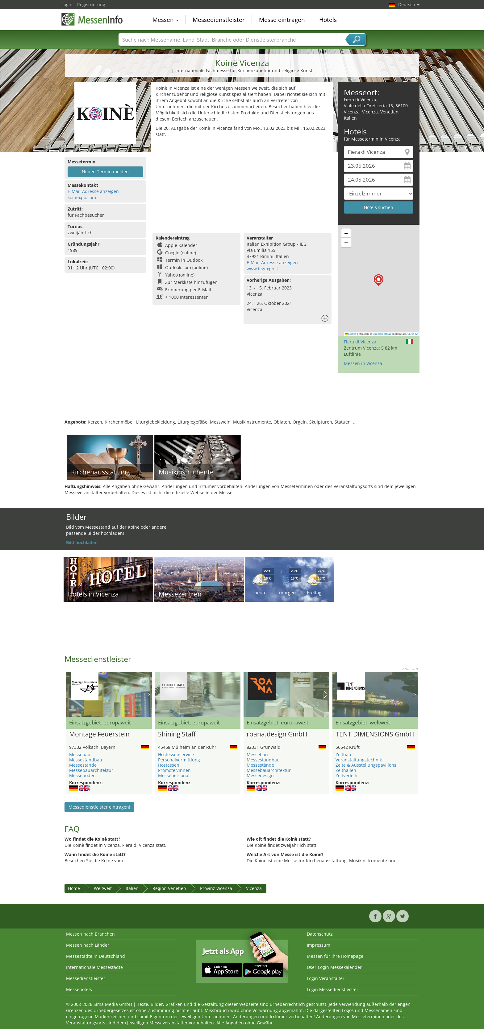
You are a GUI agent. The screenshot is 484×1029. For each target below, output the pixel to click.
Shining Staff (177, 734)
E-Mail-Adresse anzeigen (93, 191)
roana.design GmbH (277, 734)
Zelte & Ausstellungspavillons (366, 765)
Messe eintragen (282, 20)
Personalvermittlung (179, 760)
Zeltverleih (346, 775)
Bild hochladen (82, 542)
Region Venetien (169, 888)
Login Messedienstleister (332, 989)
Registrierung (91, 4)
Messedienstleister (219, 20)
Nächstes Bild (148, 694)
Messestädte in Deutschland (95, 956)
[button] (378, 280)
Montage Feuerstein (99, 734)
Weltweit (103, 888)
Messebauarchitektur (91, 770)
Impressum (318, 945)
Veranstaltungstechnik (359, 760)
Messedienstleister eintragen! (99, 807)
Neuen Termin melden (105, 171)
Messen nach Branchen (90, 934)
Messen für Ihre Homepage (335, 956)
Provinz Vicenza (216, 888)
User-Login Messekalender (334, 967)
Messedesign (260, 775)
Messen (165, 20)
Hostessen (168, 765)
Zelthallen (346, 770)
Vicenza (254, 888)
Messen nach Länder (87, 945)
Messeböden (82, 775)
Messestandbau (85, 760)
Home (74, 888)
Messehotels (79, 989)
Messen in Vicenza (363, 363)
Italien (132, 888)
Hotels (328, 20)
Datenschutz (320, 934)
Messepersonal (174, 775)
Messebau (79, 754)
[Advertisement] (242, 184)
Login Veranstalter (325, 978)
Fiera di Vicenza (360, 342)
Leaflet (351, 333)
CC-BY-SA (412, 333)
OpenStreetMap (382, 333)
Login (67, 4)
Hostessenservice (176, 754)
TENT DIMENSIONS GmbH (375, 734)
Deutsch (408, 4)
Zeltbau (343, 754)
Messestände (83, 765)
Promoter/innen (174, 770)
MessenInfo (92, 19)
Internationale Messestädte (94, 967)
